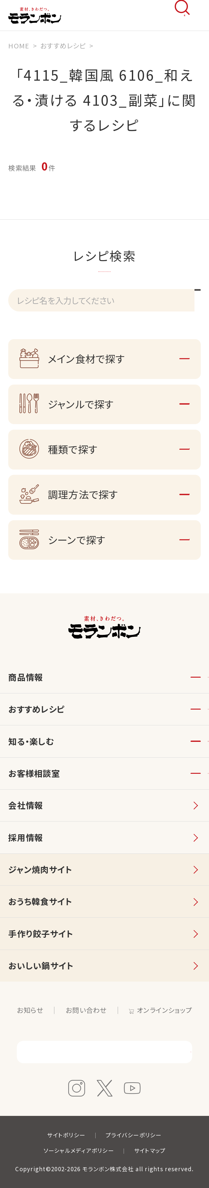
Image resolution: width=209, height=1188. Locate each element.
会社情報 (25, 805)
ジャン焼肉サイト (40, 869)
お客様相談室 (34, 773)
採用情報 (25, 837)
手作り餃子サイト (40, 933)
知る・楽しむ (31, 741)
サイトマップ (150, 1150)
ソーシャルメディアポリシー (79, 1150)
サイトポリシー (66, 1135)
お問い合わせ (86, 1010)
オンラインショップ (164, 1010)
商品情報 (25, 677)
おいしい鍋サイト (41, 965)
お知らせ (30, 1010)
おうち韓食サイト (40, 901)
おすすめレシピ (36, 709)
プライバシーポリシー (133, 1135)
